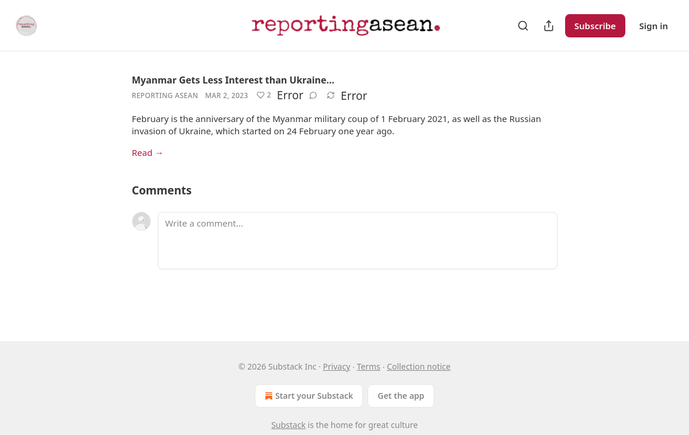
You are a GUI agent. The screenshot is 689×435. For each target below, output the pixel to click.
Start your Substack (307, 395)
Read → (148, 152)
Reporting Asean (165, 95)
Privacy (337, 366)
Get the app (401, 395)
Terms (368, 366)
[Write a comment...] (358, 240)
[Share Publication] (548, 25)
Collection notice (419, 366)
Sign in (653, 26)
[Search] (523, 25)
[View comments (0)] (313, 95)
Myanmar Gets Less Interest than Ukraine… (233, 80)
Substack (288, 424)
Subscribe (595, 26)
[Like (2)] (264, 95)
